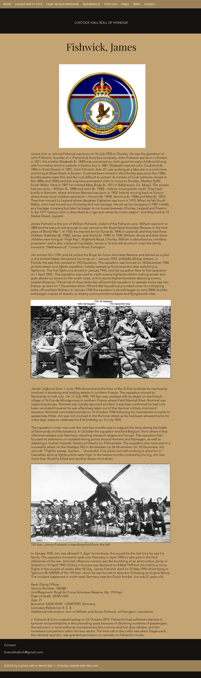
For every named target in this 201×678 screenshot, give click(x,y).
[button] (91, 4)
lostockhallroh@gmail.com (23, 652)
